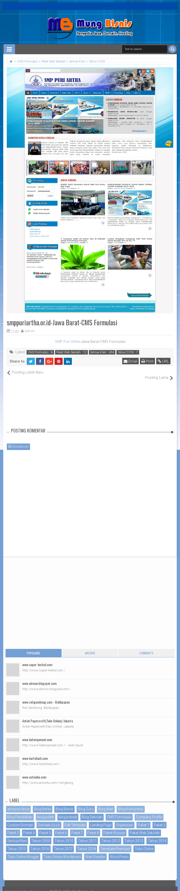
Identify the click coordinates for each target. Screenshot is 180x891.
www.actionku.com (34, 771)
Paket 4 (29, 828)
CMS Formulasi (38, 352)
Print (147, 361)
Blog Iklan (105, 804)
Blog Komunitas (130, 804)
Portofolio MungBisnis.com (27, 886)
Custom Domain (20, 820)
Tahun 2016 (40, 844)
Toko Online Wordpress (62, 851)
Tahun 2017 (63, 844)
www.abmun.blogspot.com (39, 678)
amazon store (18, 804)
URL (163, 361)
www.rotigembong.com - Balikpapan (46, 696)
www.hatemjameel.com (37, 734)
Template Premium (115, 844)
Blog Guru (86, 804)
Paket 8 (93, 828)
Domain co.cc (49, 820)
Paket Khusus (114, 828)
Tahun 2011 (87, 836)
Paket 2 (159, 820)
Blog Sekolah (92, 812)
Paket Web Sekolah (68, 352)
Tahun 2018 (126, 352)
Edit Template (75, 820)
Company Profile (149, 812)
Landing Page (100, 820)
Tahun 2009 (40, 836)
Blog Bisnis (64, 804)
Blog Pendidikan (20, 812)
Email (130, 361)
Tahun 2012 (110, 836)
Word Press (119, 851)
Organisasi (124, 820)
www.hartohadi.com (35, 753)
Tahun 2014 (157, 836)
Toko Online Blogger (23, 851)
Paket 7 (77, 828)
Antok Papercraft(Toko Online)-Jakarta (47, 715)
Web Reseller (95, 851)
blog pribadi (68, 812)
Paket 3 (13, 828)
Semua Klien (98, 352)
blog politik (45, 812)
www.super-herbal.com (37, 659)
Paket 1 (143, 820)
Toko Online (144, 844)
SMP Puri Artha (67, 341)
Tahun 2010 (64, 836)
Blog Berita (42, 804)
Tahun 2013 (133, 836)
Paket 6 (61, 828)
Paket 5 (45, 828)
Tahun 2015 (16, 844)
